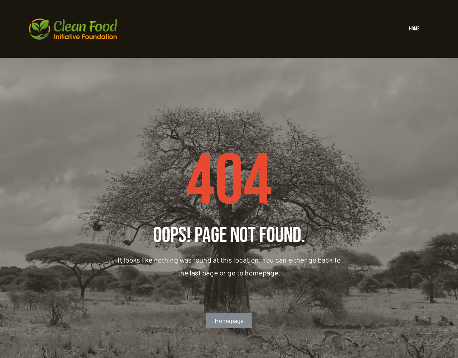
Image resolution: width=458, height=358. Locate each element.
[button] (229, 320)
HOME (414, 28)
